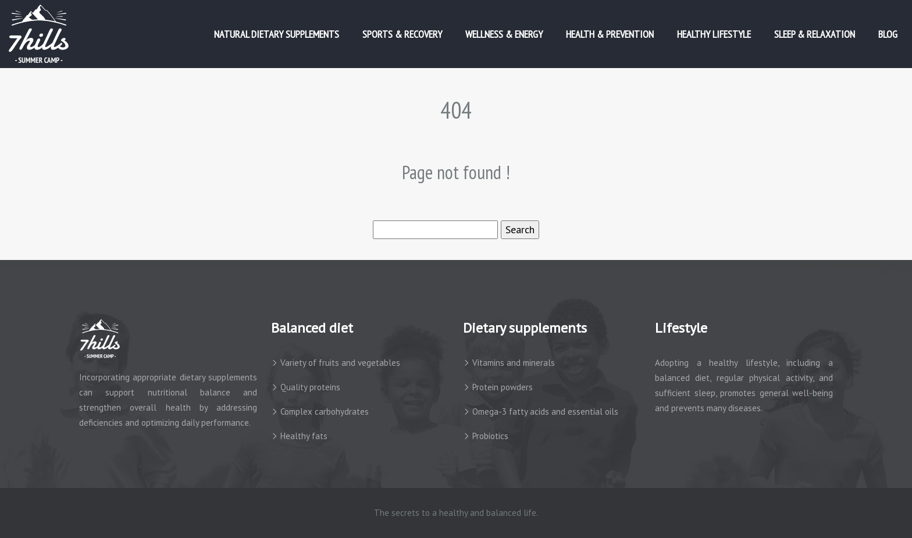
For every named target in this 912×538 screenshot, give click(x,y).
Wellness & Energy (504, 34)
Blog (887, 34)
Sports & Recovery (402, 34)
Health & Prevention (610, 34)
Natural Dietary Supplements (276, 34)
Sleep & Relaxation (814, 34)
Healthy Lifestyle (714, 34)
